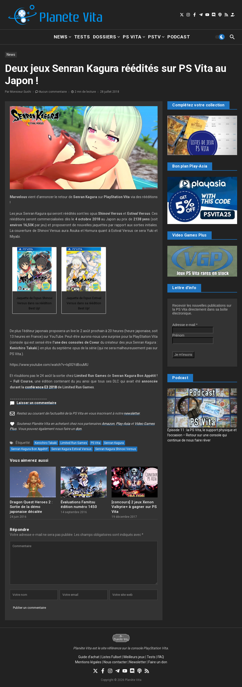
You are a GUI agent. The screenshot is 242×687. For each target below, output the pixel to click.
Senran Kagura (114, 443)
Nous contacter (115, 662)
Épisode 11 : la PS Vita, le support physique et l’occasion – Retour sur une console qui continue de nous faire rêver (202, 435)
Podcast (178, 37)
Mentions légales (88, 662)
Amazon (108, 424)
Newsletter (137, 662)
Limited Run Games (73, 443)
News (62, 37)
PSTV (156, 37)
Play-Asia (123, 424)
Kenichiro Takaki (46, 443)
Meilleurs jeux (134, 657)
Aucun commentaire (53, 91)
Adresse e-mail (184, 325)
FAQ (161, 657)
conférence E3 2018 (41, 387)
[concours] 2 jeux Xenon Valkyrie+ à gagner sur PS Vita (134, 507)
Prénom (178, 335)
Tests (82, 37)
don (78, 429)
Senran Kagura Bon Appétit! (29, 449)
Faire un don (157, 662)
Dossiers (106, 37)
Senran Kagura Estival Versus (71, 449)
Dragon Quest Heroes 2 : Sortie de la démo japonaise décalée (31, 507)
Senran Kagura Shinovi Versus (115, 449)
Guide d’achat (88, 657)
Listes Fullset (111, 657)
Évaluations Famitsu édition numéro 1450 (79, 504)
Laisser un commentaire (36, 403)
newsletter (131, 413)
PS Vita (134, 37)
